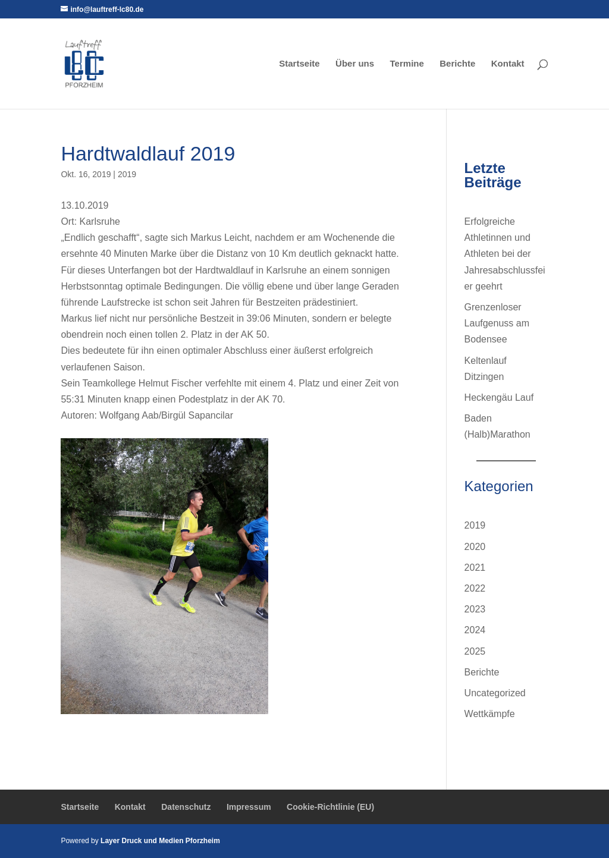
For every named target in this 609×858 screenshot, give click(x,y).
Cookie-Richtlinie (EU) (330, 807)
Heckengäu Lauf (499, 397)
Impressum (249, 807)
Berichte (457, 63)
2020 (475, 547)
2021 (475, 567)
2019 (127, 174)
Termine (407, 63)
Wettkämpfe (489, 714)
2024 (475, 630)
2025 (475, 651)
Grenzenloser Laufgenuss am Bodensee (496, 323)
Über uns (354, 63)
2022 (475, 588)
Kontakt (508, 63)
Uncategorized (495, 693)
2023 (475, 609)
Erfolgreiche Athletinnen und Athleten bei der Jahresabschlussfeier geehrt (504, 253)
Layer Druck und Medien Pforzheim (160, 841)
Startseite (299, 63)
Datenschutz (186, 807)
